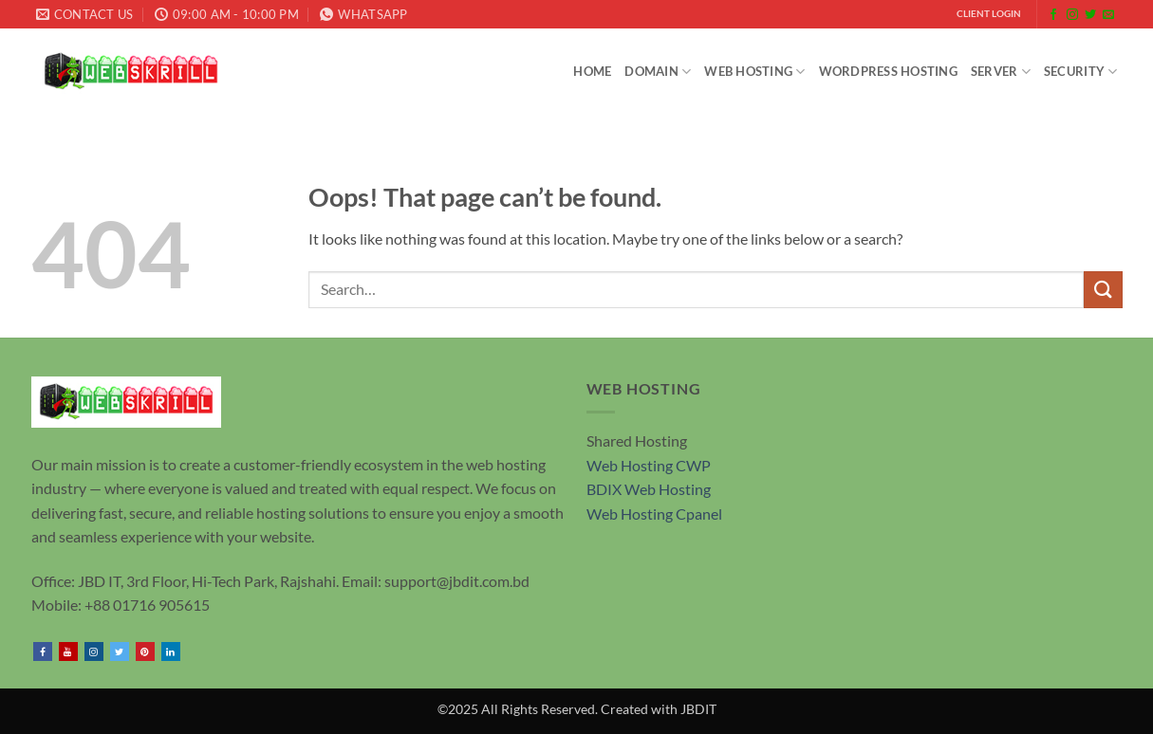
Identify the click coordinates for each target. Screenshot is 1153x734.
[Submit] (1103, 289)
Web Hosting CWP (648, 465)
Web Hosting (754, 72)
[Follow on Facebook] (1053, 15)
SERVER (1001, 72)
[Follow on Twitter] (1090, 15)
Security (1081, 72)
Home (592, 71)
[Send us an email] (1108, 15)
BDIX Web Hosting (648, 489)
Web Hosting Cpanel (654, 514)
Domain (657, 72)
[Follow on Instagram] (1072, 15)
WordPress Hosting (888, 71)
